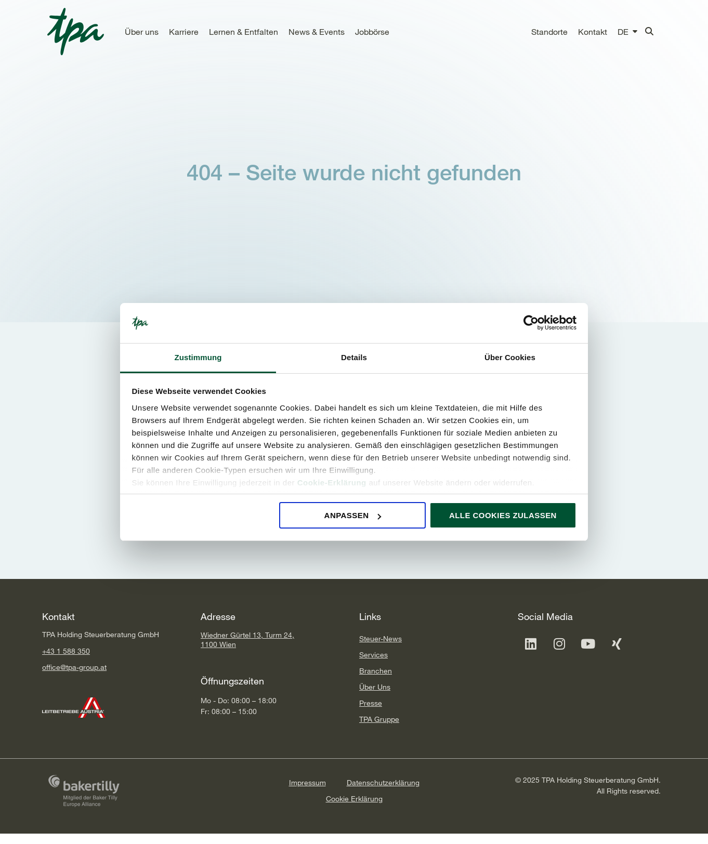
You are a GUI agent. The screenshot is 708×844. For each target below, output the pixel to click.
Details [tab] (354, 357)
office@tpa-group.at (74, 667)
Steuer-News (380, 638)
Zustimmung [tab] (198, 357)
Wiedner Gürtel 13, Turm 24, (247, 634)
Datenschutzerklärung (383, 782)
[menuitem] (623, 32)
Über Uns (374, 686)
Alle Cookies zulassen (503, 515)
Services (373, 654)
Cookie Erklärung (354, 798)
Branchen (375, 670)
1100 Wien (218, 644)
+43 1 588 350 (66, 651)
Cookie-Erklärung (331, 482)
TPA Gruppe (379, 719)
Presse (370, 702)
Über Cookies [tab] (509, 357)
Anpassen (353, 515)
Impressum (307, 782)
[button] (142, 31)
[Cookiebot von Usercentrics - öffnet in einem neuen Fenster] (531, 323)
